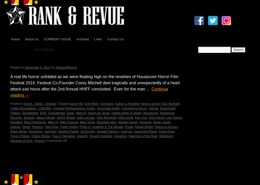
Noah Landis (162, 122)
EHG (43, 113)
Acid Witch (91, 104)
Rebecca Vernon (166, 127)
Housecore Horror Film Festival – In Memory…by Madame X (87, 61)
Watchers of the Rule (143, 136)
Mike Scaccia (69, 122)
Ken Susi (141, 117)
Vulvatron (120, 136)
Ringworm (35, 131)
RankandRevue (66, 67)
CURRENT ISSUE (57, 39)
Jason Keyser (45, 117)
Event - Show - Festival (40, 104)
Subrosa (126, 131)
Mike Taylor (87, 122)
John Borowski (107, 117)
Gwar (70, 113)
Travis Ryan (166, 131)
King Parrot (156, 117)
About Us (32, 39)
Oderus (15, 127)
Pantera (37, 127)
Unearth (82, 136)
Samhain (50, 131)
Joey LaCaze (86, 117)
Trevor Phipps (19, 136)
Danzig (153, 108)
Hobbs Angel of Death (126, 113)
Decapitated (30, 113)
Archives (82, 39)
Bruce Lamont (151, 104)
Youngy (39, 141)
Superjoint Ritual (145, 131)
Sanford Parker (68, 131)
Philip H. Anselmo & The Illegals (101, 127)
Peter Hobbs (69, 127)
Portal (129, 127)
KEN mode (125, 117)
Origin (26, 127)
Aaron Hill (75, 104)
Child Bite (44, 108)
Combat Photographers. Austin (74, 108)
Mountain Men (106, 122)
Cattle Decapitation (23, 108)
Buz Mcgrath (171, 104)
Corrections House (134, 108)
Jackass (28, 117)
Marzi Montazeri (35, 122)
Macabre (16, 122)
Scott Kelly (88, 131)
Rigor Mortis (18, 131)
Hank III (81, 113)
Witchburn (166, 136)
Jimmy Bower (66, 117)
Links (98, 39)
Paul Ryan (52, 127)
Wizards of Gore (21, 141)
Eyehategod (56, 113)
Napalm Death (128, 122)
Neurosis (146, 122)
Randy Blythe (144, 127)
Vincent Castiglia (100, 136)
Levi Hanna (174, 117)
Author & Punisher (127, 104)
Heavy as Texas (99, 113)
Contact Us (115, 39)
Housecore (150, 113)
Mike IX (53, 122)
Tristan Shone (40, 136)
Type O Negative (63, 136)
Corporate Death (108, 108)
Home (15, 39)
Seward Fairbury (108, 131)
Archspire (106, 104)
